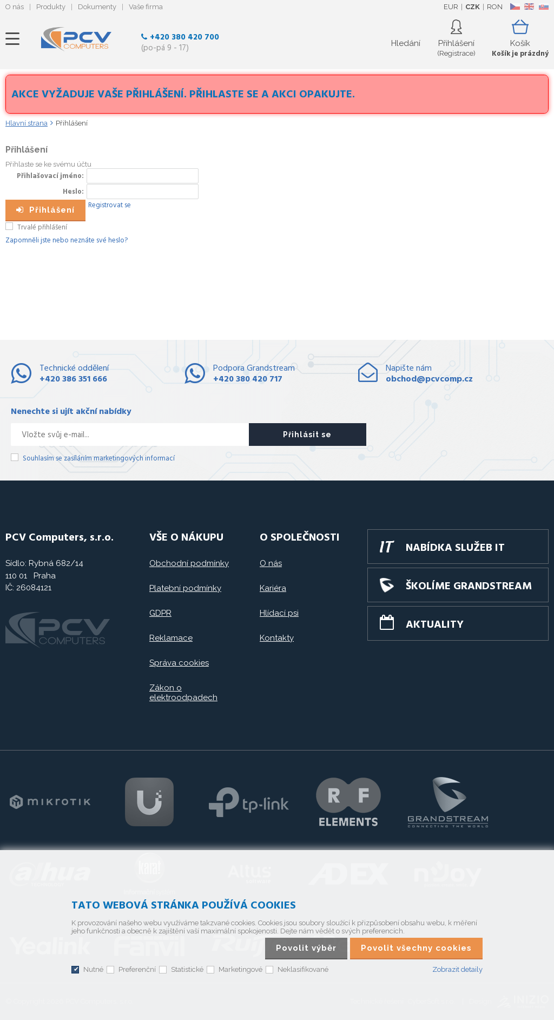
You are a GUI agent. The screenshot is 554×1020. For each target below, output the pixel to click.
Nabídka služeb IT (455, 548)
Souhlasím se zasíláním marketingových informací (99, 458)
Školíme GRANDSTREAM (469, 586)
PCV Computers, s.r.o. (76, 38)
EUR (451, 7)
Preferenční (137, 969)
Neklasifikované (303, 969)
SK (543, 6)
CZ (514, 6)
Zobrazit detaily (457, 969)
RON (495, 7)
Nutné (93, 969)
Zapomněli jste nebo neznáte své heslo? (66, 240)
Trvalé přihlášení (42, 227)
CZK (472, 7)
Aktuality (435, 625)
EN (529, 6)
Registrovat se (109, 205)
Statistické (187, 969)
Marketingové (240, 969)
